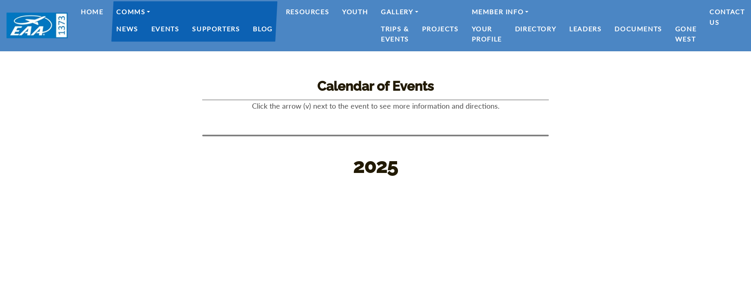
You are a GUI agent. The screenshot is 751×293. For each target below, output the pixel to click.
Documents (638, 29)
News (127, 29)
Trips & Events (395, 34)
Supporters (216, 29)
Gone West (685, 34)
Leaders (585, 29)
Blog (262, 29)
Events (165, 29)
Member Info (498, 11)
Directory (535, 29)
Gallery (397, 11)
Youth (355, 11)
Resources (307, 11)
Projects (440, 29)
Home (92, 11)
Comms (130, 11)
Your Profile (487, 34)
